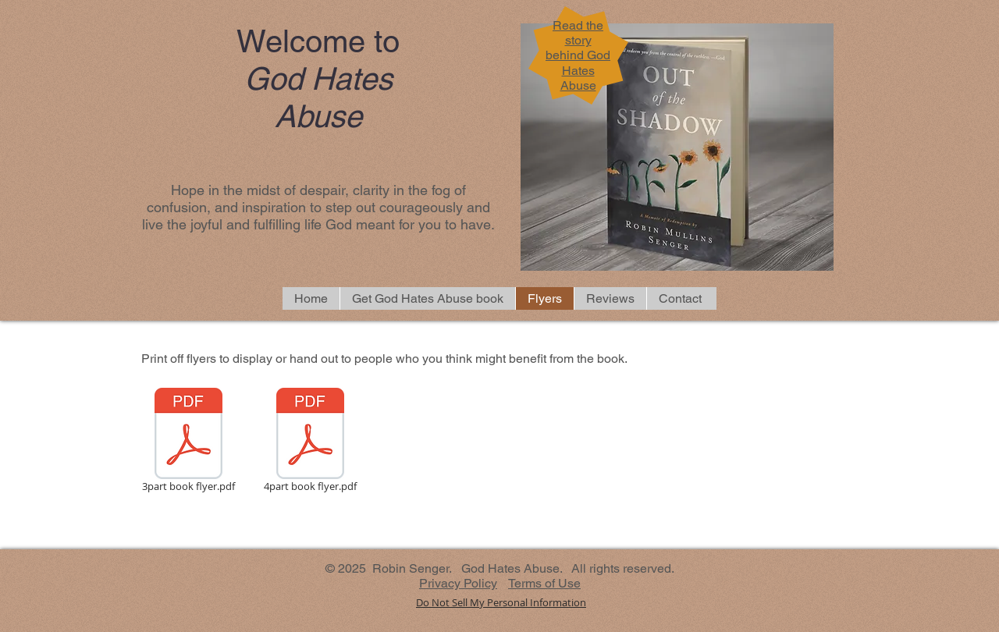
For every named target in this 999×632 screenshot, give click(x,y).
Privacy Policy (458, 583)
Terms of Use (544, 583)
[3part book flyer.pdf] (188, 442)
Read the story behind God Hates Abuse (578, 55)
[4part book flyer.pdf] (310, 442)
